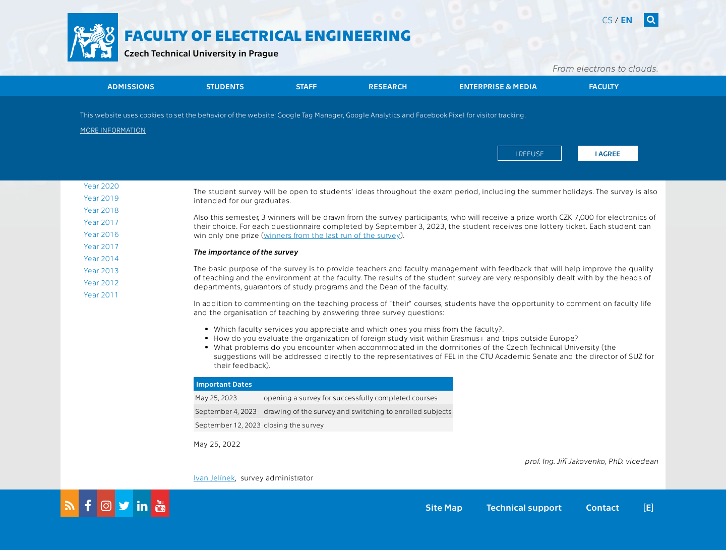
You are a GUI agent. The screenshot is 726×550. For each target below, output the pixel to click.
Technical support (524, 507)
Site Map (444, 507)
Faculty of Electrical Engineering (267, 34)
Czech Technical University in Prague (201, 52)
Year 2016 (101, 233)
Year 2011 (101, 294)
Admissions (130, 86)
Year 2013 (101, 270)
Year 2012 (101, 282)
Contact (602, 507)
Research (388, 86)
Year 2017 (101, 221)
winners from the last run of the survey (332, 234)
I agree (607, 153)
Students (225, 86)
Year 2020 (101, 185)
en (627, 19)
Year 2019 (101, 197)
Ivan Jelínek (214, 477)
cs (607, 19)
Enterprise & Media (498, 86)
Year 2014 (101, 258)
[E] (648, 507)
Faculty (604, 86)
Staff (306, 86)
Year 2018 (101, 209)
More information (113, 130)
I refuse (529, 153)
